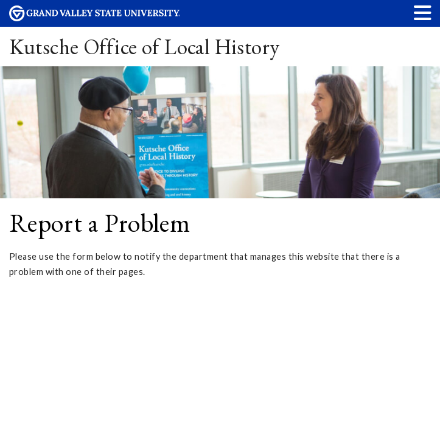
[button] (423, 12)
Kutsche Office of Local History (144, 46)
